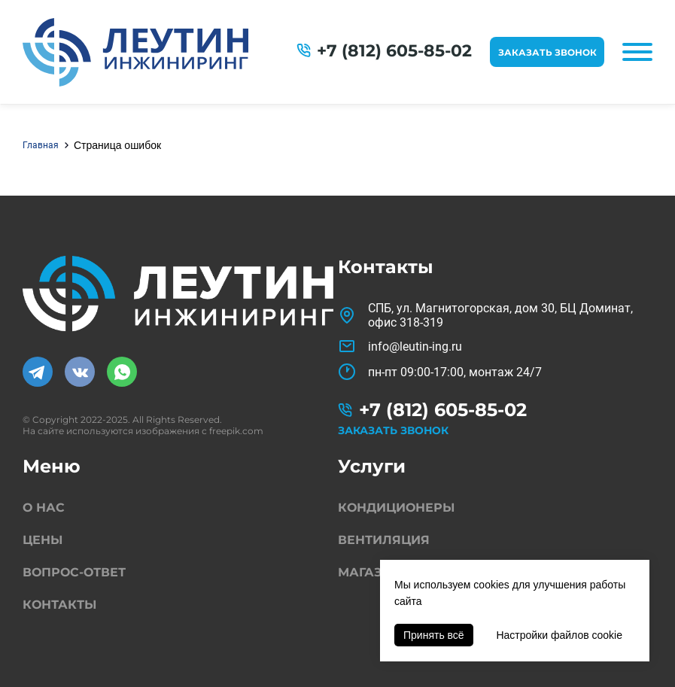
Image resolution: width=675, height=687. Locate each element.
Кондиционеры (396, 507)
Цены (42, 540)
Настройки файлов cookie (559, 635)
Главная (41, 145)
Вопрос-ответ (74, 572)
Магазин (370, 572)
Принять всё (433, 635)
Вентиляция (384, 540)
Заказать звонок (547, 52)
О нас (44, 507)
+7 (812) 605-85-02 (394, 51)
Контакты (59, 604)
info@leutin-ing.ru (415, 346)
